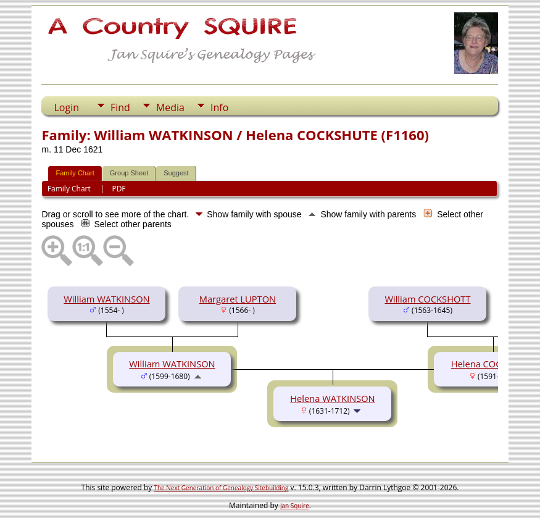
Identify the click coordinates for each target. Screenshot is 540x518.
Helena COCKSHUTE (493, 363)
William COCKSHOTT (427, 299)
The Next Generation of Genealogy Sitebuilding (221, 487)
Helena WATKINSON (332, 398)
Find (120, 107)
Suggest (176, 173)
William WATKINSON (106, 299)
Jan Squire (294, 505)
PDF (118, 188)
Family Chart (75, 173)
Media (170, 107)
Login (66, 107)
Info (219, 107)
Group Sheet (129, 173)
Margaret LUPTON (237, 299)
